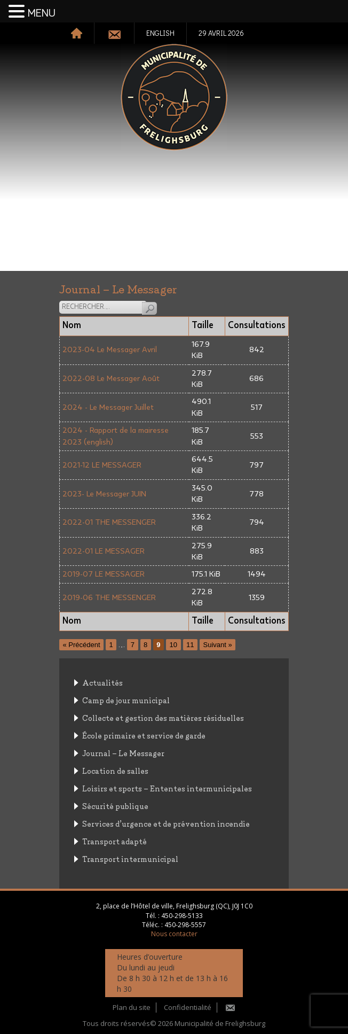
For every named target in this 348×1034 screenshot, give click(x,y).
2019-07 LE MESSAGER (103, 574)
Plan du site (132, 1007)
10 (173, 645)
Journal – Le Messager (123, 753)
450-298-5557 (185, 924)
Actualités (102, 682)
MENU (42, 13)
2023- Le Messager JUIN (104, 494)
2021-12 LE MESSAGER (101, 465)
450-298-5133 (182, 915)
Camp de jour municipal (126, 700)
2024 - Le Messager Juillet (108, 407)
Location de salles (115, 770)
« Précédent (81, 645)
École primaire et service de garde (143, 735)
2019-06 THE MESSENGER (109, 598)
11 (190, 645)
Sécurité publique (115, 805)
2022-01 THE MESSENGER (109, 522)
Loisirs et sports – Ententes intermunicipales (167, 788)
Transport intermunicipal (130, 858)
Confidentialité (187, 1007)
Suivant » (217, 645)
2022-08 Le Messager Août (111, 379)
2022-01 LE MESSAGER (103, 551)
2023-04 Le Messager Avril (109, 350)
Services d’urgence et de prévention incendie (166, 823)
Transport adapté (114, 841)
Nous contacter (174, 933)
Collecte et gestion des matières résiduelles (163, 717)
